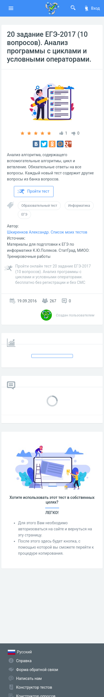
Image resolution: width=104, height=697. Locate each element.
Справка (24, 661)
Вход (92, 8)
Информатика (79, 206)
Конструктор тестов (34, 687)
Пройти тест (33, 191)
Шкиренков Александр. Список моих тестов (47, 232)
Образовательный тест (39, 206)
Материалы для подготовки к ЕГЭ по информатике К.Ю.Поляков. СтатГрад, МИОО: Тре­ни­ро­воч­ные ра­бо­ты (48, 250)
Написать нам (29, 678)
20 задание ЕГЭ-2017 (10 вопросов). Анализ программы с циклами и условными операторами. (49, 46)
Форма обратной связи (37, 669)
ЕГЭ (24, 214)
